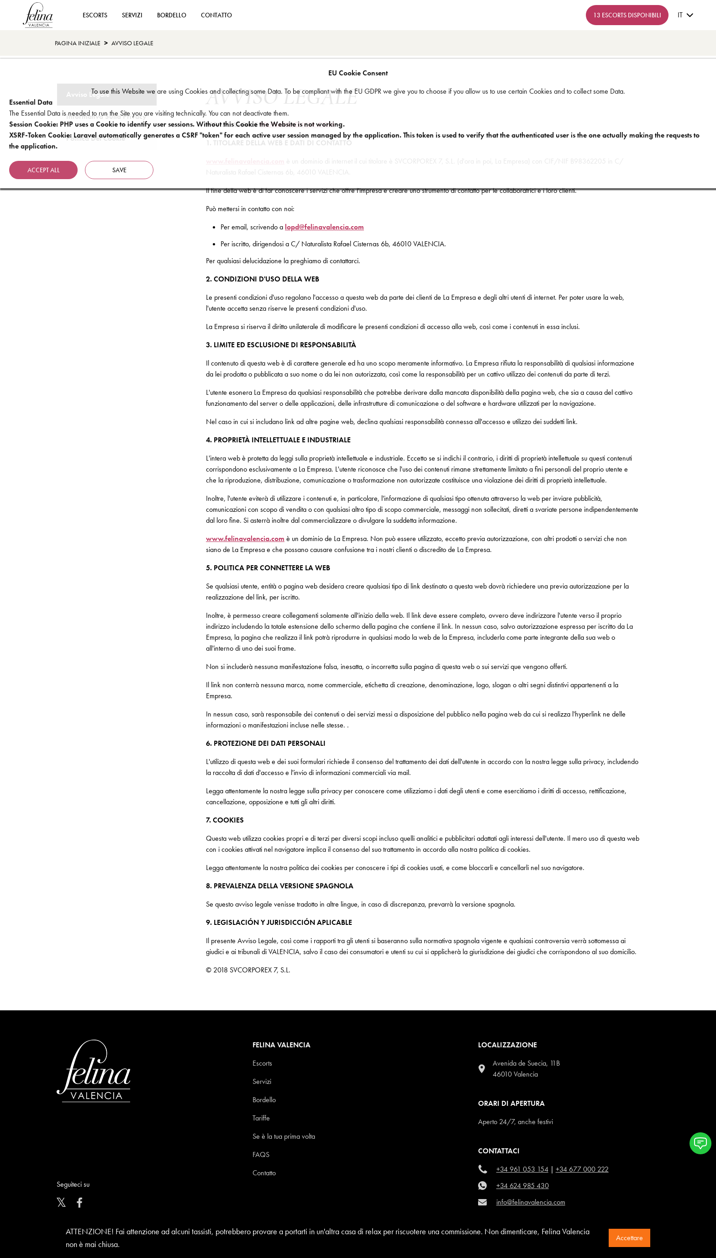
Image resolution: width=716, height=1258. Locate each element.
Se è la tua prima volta (284, 1136)
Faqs (261, 1154)
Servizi (132, 15)
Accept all (43, 170)
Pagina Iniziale (77, 43)
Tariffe (261, 1118)
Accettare (629, 1237)
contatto (216, 15)
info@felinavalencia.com (530, 1202)
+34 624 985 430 (522, 1185)
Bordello (171, 15)
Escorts (262, 1063)
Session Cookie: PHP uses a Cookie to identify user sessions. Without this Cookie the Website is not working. (177, 124)
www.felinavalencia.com (245, 538)
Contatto (264, 1173)
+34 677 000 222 (582, 1169)
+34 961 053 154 (522, 1169)
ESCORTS (95, 15)
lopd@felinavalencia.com (324, 227)
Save (119, 170)
